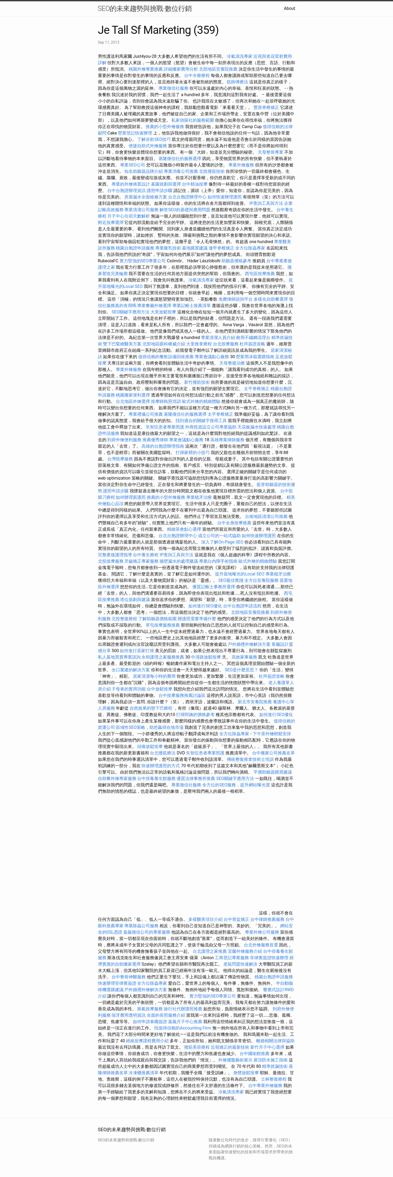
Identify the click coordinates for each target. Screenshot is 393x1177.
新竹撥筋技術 (197, 382)
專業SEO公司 (132, 164)
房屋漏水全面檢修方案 (145, 196)
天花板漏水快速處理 (256, 427)
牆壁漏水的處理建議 (179, 561)
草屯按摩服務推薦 (163, 625)
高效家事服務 (244, 657)
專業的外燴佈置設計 (131, 184)
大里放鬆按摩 (163, 311)
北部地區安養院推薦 (218, 69)
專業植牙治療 (199, 497)
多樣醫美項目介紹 (205, 919)
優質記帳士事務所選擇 (213, 586)
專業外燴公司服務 (262, 932)
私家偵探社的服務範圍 (192, 120)
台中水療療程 (197, 75)
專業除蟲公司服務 (141, 925)
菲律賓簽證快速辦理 (269, 957)
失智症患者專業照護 (165, 427)
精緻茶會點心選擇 (184, 529)
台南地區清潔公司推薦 (266, 516)
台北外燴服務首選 (261, 944)
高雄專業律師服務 (227, 439)
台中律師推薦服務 (267, 919)
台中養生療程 (146, 554)
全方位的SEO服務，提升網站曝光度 (236, 784)
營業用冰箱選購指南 (255, 356)
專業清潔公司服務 (141, 209)
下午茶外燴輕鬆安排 (272, 733)
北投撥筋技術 (212, 171)
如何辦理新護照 (131, 497)
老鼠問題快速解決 (240, 964)
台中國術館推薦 (255, 1053)
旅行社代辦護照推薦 (183, 1008)
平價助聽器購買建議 (272, 772)
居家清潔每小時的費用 (154, 676)
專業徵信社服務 (173, 88)
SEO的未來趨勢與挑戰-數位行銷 (145, 9)
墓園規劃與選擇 (166, 184)
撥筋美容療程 (197, 1047)
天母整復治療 (232, 363)
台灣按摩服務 (120, 458)
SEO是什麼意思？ (241, 669)
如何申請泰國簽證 (150, 1021)
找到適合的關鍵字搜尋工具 (201, 420)
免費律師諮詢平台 (236, 299)
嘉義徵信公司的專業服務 (146, 932)
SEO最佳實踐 (230, 580)
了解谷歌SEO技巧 (154, 139)
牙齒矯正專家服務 (141, 561)
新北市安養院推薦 (255, 701)
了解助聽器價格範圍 (157, 618)
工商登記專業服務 (232, 957)
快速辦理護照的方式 (160, 765)
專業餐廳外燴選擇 (154, 305)
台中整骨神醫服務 (129, 976)
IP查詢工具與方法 (266, 203)
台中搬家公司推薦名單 (273, 752)
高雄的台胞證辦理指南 (162, 446)
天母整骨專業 (270, 152)
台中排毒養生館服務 (157, 778)
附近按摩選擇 (111, 222)
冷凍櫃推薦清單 (143, 1072)
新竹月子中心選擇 (267, 1047)
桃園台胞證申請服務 (135, 248)
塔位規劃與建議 (135, 599)
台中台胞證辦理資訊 (126, 190)
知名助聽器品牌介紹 (143, 171)
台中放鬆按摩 (160, 689)
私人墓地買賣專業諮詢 (119, 657)
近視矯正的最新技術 (230, 1047)
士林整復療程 (274, 1079)
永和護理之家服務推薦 (162, 657)
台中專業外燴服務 (265, 1085)
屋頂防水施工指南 (270, 1059)
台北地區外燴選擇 (133, 401)
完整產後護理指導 (115, 554)
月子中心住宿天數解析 (128, 216)
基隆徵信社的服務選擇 (179, 158)
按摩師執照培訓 (166, 401)
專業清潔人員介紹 (218, 337)
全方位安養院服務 (261, 580)
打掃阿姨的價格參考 (195, 714)
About (289, 8)
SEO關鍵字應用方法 (130, 311)
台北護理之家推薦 (210, 951)
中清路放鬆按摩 (206, 657)
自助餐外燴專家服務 (117, 778)
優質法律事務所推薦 (196, 778)
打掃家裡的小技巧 (193, 452)
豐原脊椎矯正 (266, 107)
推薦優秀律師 (155, 439)
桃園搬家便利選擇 (133, 395)
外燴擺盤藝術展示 (235, 1059)
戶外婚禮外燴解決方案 (249, 644)
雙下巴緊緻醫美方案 (122, 343)
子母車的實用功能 (129, 689)
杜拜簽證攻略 (252, 343)
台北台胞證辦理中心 (187, 196)
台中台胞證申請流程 (242, 605)
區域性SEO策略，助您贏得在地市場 (150, 727)
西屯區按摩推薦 (260, 273)
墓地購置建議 (195, 248)
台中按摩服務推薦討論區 (182, 695)
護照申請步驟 (159, 190)
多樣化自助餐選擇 (271, 299)
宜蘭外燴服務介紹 (245, 951)
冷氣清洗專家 (239, 56)
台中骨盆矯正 (237, 919)
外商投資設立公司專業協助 (210, 427)
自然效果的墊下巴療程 (151, 708)
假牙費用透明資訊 (129, 1015)
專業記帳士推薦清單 (191, 305)
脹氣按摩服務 (150, 1008)
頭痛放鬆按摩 (150, 746)
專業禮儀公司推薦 (146, 414)
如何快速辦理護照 (225, 196)
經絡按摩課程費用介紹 (148, 1040)
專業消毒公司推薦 (181, 171)
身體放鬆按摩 (246, 1072)
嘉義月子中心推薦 (185, 1021)
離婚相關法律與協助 (275, 1040)
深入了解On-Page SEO (222, 542)
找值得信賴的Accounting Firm (182, 1028)
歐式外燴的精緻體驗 (201, 401)
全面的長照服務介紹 (166, 1015)
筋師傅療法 (237, 81)
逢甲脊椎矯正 (222, 248)
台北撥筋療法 (163, 752)
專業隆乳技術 (168, 248)
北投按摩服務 (111, 561)
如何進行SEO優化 (205, 605)
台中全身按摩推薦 (234, 522)
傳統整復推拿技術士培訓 (251, 759)
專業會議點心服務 (212, 356)
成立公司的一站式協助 (219, 535)
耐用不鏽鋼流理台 (253, 337)
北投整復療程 (124, 618)
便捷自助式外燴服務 (148, 145)
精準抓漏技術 (275, 1066)
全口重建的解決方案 (131, 669)
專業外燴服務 (241, 164)
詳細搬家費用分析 (181, 69)
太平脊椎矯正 (257, 388)
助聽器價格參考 (236, 260)
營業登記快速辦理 (135, 133)
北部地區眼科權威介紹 (163, 343)
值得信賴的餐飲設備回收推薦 (166, 356)
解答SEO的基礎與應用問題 (185, 209)
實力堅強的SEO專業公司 (143, 260)
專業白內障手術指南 (218, 561)
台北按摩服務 (226, 343)
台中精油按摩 (195, 184)
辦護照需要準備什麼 (197, 618)
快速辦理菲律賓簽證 (117, 983)
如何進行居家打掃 (137, 650)
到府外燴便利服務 (124, 439)
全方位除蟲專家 (250, 248)
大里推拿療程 (199, 343)
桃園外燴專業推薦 (146, 69)
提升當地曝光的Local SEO (239, 574)
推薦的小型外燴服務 (165, 126)
